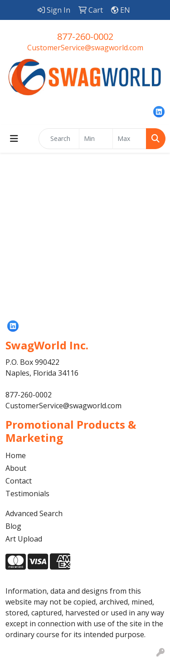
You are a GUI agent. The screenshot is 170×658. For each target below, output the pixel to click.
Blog (13, 526)
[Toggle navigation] (14, 138)
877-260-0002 (85, 36)
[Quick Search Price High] (129, 138)
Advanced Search (34, 513)
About (15, 468)
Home (15, 455)
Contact (18, 481)
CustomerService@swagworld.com (85, 48)
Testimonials (27, 493)
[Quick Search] (59, 138)
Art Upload (23, 539)
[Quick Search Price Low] (96, 138)
